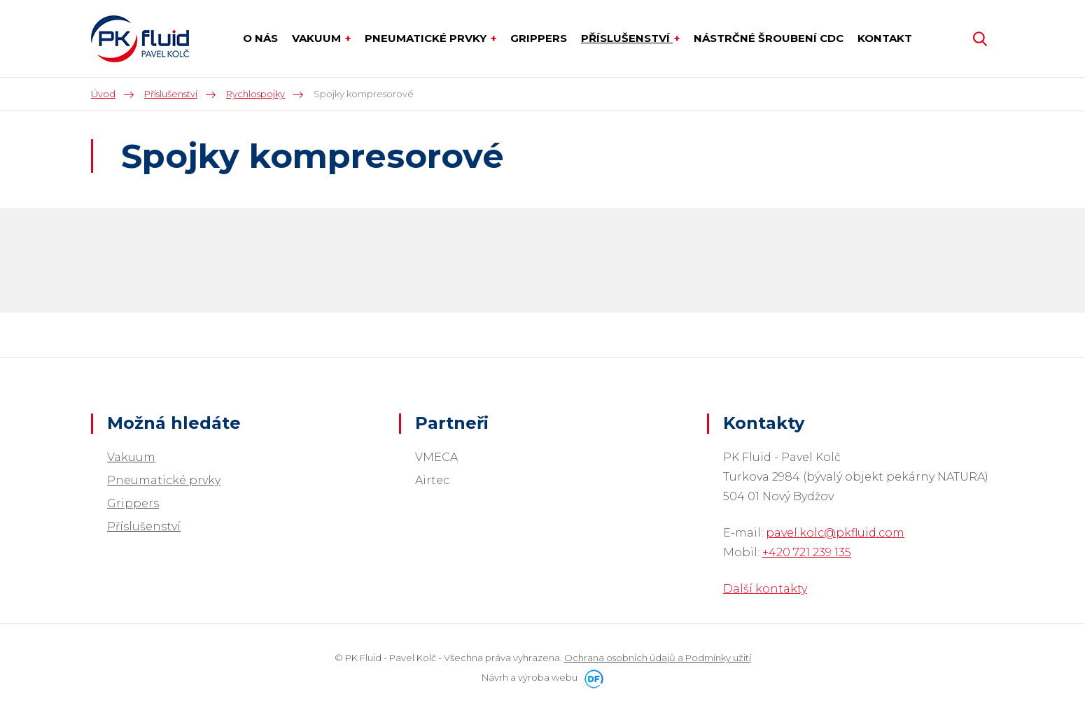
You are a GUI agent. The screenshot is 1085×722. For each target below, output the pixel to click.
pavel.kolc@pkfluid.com (835, 532)
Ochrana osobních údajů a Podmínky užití (657, 657)
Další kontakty (765, 588)
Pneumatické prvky (163, 480)
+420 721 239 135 (806, 552)
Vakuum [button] (318, 38)
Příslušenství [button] (627, 38)
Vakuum (131, 457)
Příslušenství (144, 526)
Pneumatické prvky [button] (427, 38)
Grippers (133, 503)
